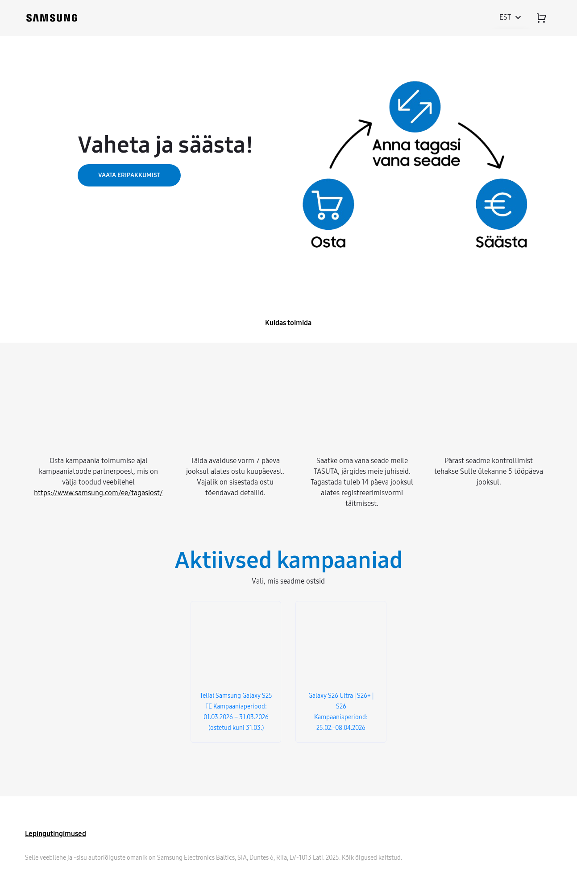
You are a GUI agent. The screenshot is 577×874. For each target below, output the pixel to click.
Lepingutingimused (55, 833)
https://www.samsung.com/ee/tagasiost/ (98, 493)
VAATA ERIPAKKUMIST (129, 175)
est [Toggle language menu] (511, 17)
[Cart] (541, 18)
